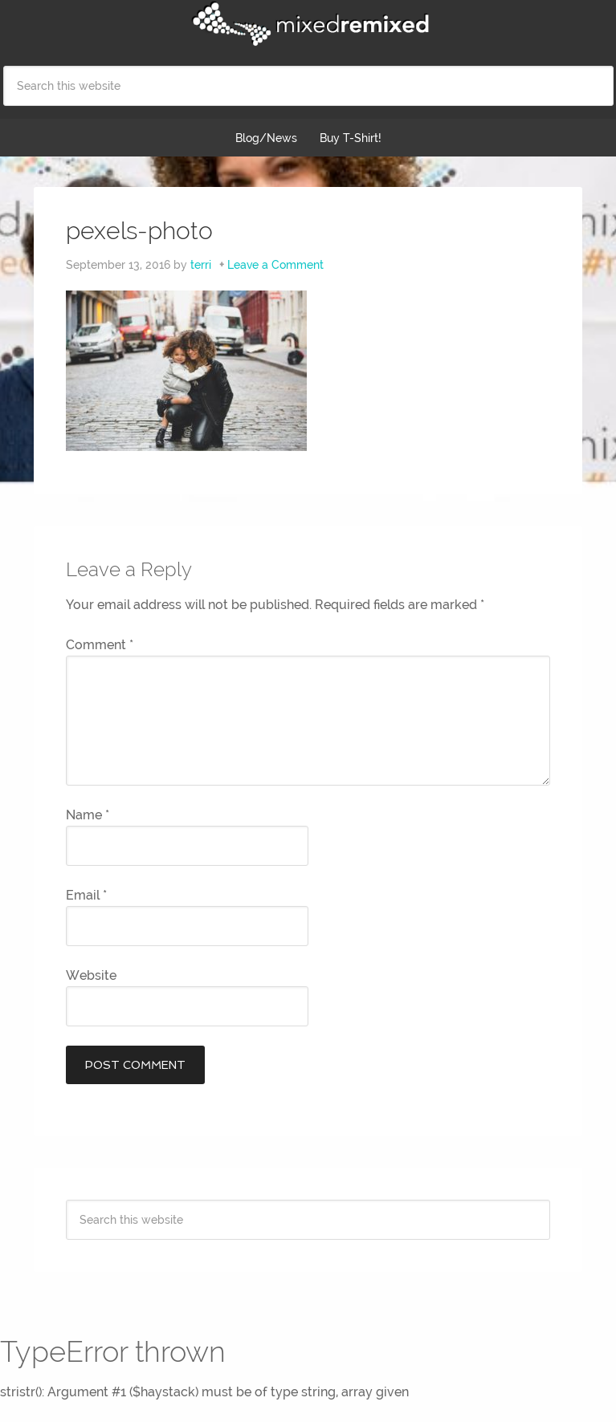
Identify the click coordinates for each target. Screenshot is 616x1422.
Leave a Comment (275, 264)
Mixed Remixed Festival (308, 24)
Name (87, 815)
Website (91, 975)
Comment (99, 644)
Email (86, 895)
